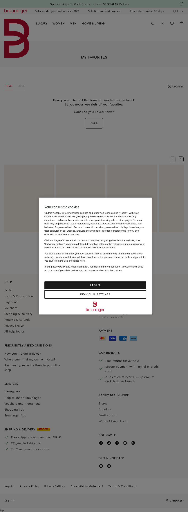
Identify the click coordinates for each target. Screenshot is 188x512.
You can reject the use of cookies (64, 260)
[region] (95, 256)
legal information (79, 266)
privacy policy (58, 266)
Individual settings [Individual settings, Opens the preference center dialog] (95, 294)
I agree (95, 285)
